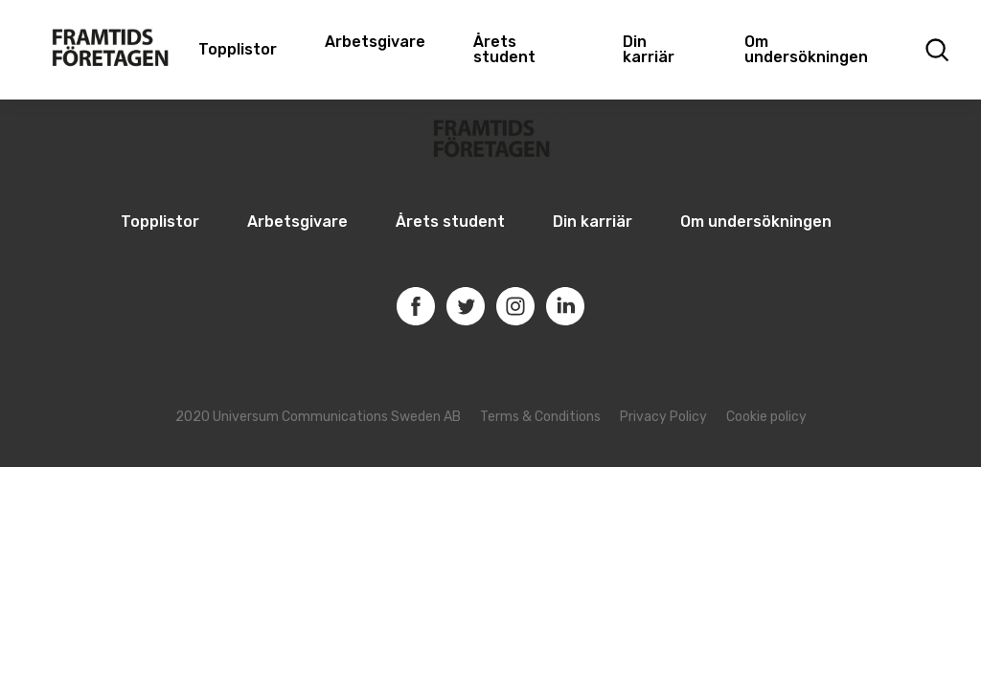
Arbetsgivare (375, 42)
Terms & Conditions (540, 417)
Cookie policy (766, 417)
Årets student (504, 49)
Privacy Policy (663, 417)
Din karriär (648, 49)
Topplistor (160, 221)
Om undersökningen (806, 49)
